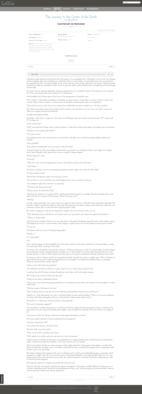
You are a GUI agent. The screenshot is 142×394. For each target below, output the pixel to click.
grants (89, 387)
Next (111, 67)
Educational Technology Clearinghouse (66, 387)
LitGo (8, 3)
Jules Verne (72, 20)
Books (57, 9)
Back (31, 67)
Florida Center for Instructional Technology (58, 388)
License (96, 387)
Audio (71, 61)
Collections (78, 9)
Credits (96, 388)
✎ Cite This (91, 37)
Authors (47, 9)
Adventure (96, 34)
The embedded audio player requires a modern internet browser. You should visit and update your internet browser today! (70, 74)
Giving (96, 391)
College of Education (73, 388)
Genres (66, 9)
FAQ (95, 390)
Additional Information (106, 30)
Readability (93, 9)
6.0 (74, 36)
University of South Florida (85, 388)
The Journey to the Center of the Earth (71, 17)
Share (89, 40)
